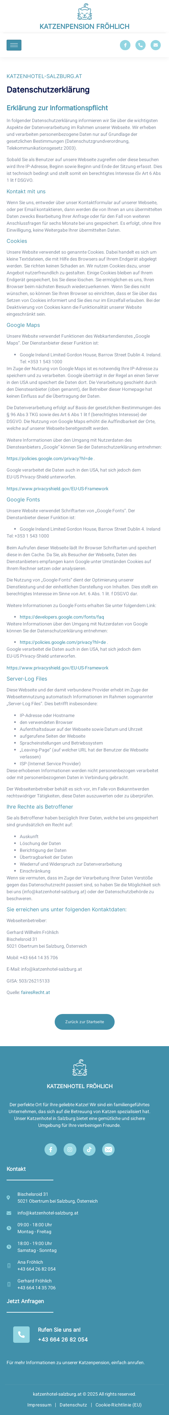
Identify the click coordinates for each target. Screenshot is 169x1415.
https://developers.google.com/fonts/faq (62, 617)
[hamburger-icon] (14, 45)
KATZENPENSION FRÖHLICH (84, 27)
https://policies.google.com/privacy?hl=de (50, 458)
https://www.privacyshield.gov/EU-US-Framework (57, 488)
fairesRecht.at (35, 992)
